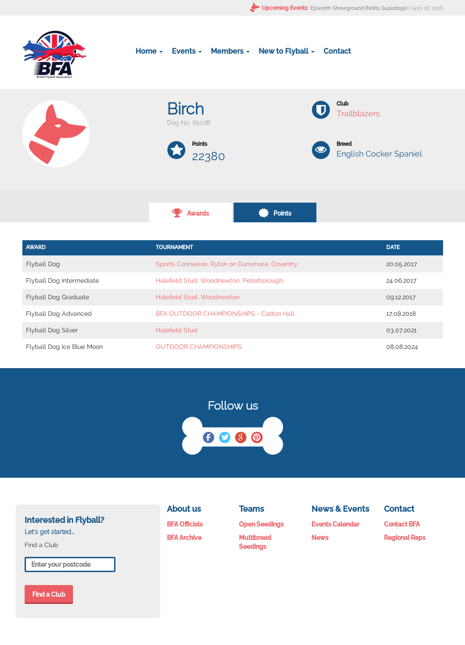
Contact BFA (402, 524)
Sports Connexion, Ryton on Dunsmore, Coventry (227, 263)
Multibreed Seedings (255, 542)
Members (230, 51)
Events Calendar (335, 524)
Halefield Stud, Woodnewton (197, 297)
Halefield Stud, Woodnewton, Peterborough (219, 280)
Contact (337, 51)
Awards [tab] (190, 212)
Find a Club (48, 594)
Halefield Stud (176, 330)
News (319, 537)
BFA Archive (184, 537)
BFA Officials (185, 524)
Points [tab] (274, 212)
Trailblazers (358, 113)
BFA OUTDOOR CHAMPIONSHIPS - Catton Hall (225, 313)
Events (187, 51)
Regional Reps (405, 537)
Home (149, 51)
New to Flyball (287, 51)
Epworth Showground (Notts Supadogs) (359, 8)
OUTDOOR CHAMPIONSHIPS (199, 346)
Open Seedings (261, 524)
